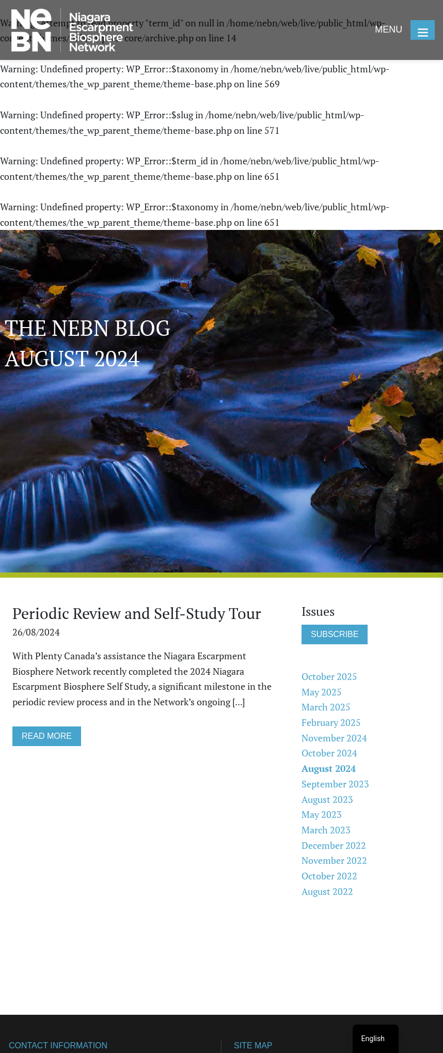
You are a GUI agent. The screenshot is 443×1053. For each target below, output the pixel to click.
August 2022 (327, 891)
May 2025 (322, 692)
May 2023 (322, 814)
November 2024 (334, 738)
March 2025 (326, 707)
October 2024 (329, 753)
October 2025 (329, 676)
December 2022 (334, 845)
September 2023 (335, 784)
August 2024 (329, 768)
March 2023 (326, 830)
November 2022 (334, 860)
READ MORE (47, 736)
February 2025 (331, 722)
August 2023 (327, 799)
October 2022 (329, 876)
